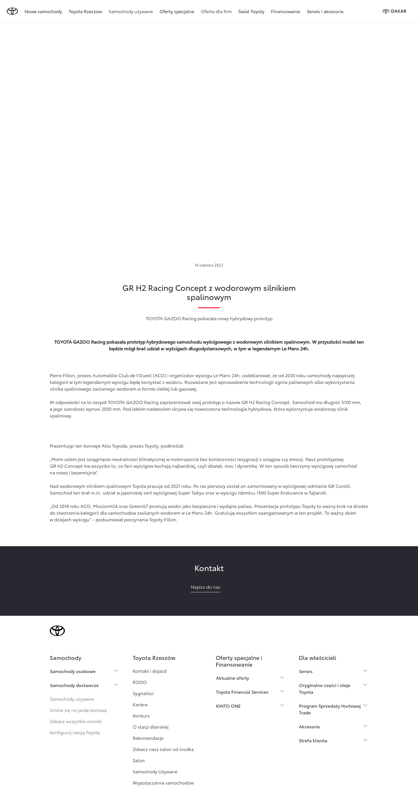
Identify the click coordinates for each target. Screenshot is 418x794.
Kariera (140, 704)
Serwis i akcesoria (325, 11)
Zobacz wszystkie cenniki (76, 721)
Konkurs (141, 715)
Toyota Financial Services (242, 691)
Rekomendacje (148, 737)
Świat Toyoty (251, 11)
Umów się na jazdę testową (78, 710)
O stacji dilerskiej (150, 726)
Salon (139, 760)
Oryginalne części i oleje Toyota (324, 688)
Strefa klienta (313, 740)
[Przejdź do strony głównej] (12, 11)
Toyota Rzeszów (85, 11)
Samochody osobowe (73, 671)
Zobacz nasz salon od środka (163, 749)
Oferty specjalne (177, 11)
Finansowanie (285, 11)
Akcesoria (309, 726)
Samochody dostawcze (74, 685)
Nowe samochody (43, 11)
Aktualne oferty (232, 677)
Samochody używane (131, 11)
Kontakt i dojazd (150, 670)
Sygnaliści (143, 693)
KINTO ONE (228, 705)
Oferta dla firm (216, 11)
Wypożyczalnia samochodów (163, 782)
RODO (140, 682)
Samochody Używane (155, 771)
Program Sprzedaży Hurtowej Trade (330, 708)
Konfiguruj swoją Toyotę (75, 732)
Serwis (306, 671)
